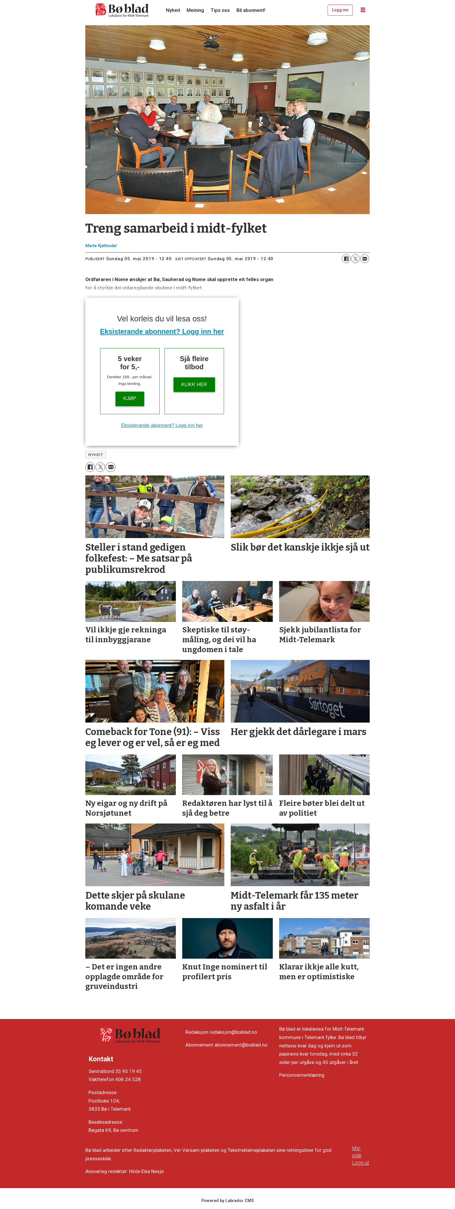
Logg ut (360, 1163)
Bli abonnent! (250, 10)
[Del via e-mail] (364, 258)
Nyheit (173, 10)
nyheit (95, 454)
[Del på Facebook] (346, 258)
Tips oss (220, 10)
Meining (195, 10)
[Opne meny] (363, 10)
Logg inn (340, 10)
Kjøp (129, 398)
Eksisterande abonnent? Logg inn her (162, 331)
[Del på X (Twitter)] (355, 258)
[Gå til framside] (122, 10)
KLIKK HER (194, 384)
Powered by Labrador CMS (227, 1200)
